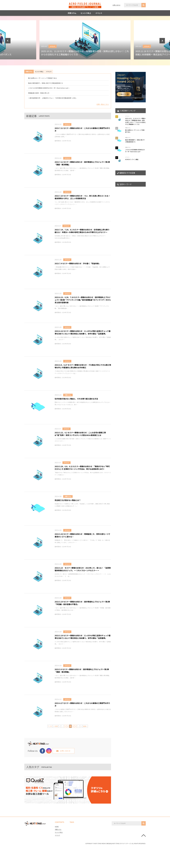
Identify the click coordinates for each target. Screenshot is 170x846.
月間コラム (72, 13)
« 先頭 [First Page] (56, 726)
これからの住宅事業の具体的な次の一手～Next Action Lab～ (48, 88)
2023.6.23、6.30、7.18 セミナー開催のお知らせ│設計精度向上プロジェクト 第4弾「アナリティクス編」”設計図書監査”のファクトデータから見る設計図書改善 (83, 300)
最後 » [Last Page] (85, 726)
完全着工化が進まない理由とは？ (68, 500)
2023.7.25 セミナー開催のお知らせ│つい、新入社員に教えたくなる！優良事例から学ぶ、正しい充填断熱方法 (82, 197)
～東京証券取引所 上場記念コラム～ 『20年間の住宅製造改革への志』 (52, 98)
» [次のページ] (81, 726)
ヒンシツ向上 (86, 13)
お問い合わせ (116, 5)
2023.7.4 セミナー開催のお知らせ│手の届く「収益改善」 (77, 263)
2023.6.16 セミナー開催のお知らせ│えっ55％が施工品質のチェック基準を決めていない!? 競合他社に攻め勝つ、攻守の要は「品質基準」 (82, 332)
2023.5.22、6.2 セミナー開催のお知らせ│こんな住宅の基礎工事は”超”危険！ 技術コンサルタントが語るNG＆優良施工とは (80, 433)
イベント (98, 13)
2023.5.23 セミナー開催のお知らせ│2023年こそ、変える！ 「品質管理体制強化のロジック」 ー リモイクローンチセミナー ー (83, 569)
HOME (57, 826)
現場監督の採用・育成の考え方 (38, 93)
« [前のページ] (59, 726)
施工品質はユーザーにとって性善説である (42, 78)
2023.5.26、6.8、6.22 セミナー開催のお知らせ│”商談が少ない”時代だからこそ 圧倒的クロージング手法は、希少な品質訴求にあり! (82, 467)
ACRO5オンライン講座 (131, 159)
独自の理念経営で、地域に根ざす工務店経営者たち (45, 83)
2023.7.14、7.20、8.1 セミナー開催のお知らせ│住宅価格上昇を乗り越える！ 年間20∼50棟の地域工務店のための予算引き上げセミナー (82, 230)
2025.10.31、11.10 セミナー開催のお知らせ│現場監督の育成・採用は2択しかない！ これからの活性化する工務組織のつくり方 (135, 121)
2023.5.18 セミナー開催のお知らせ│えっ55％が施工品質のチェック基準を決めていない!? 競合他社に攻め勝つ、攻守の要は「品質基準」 (82, 636)
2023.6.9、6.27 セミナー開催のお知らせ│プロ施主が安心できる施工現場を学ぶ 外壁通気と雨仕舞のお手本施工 (83, 366)
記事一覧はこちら (103, 104)
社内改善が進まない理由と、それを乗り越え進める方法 (76, 398)
